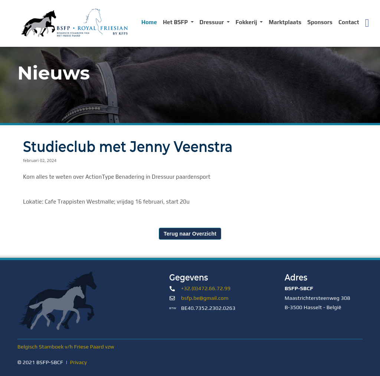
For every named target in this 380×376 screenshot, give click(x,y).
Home (149, 22)
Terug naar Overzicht (190, 234)
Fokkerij (247, 22)
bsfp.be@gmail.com (205, 298)
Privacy (78, 362)
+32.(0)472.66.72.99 (205, 288)
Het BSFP (176, 22)
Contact (348, 22)
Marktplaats (285, 22)
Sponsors (319, 22)
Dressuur (212, 22)
